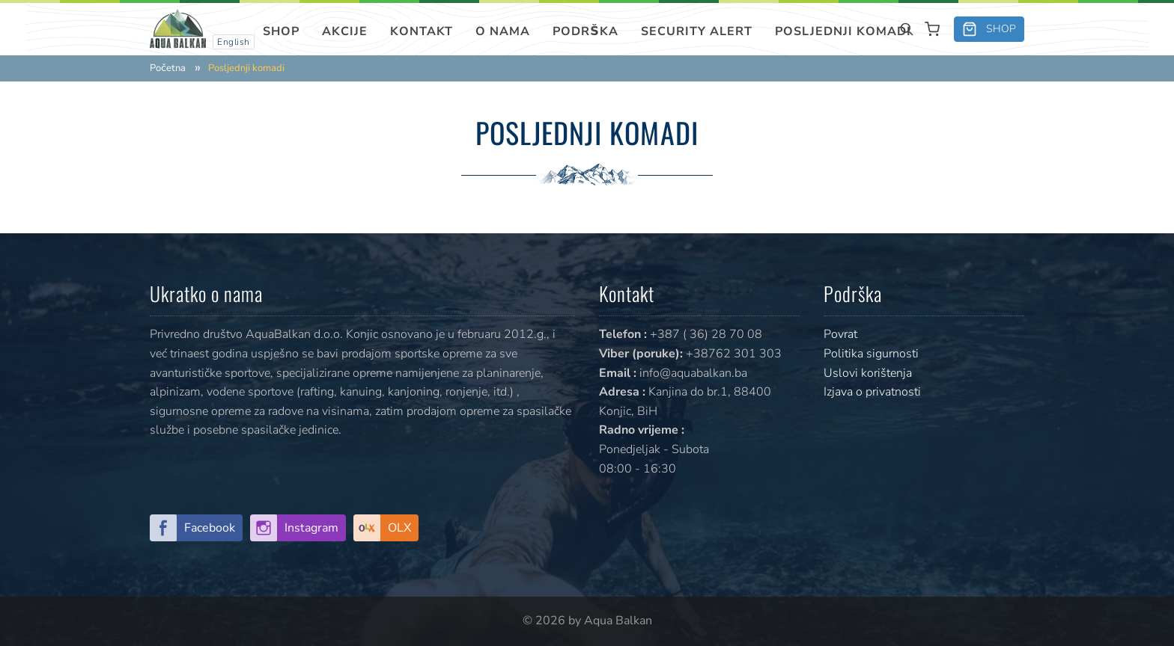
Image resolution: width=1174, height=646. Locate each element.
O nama (502, 31)
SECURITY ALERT (696, 31)
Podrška (585, 31)
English (233, 42)
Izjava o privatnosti (872, 392)
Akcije (345, 31)
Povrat (840, 334)
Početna (168, 68)
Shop (281, 31)
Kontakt (421, 31)
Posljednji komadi (843, 31)
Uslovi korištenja (868, 373)
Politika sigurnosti (871, 353)
